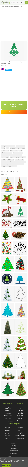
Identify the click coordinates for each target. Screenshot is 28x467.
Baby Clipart (7, 438)
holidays (4, 166)
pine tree (4, 161)
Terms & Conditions (20, 410)
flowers (3, 159)
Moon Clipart (20, 427)
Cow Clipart (14, 442)
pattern (18, 148)
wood (3, 148)
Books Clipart (7, 428)
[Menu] (26, 2)
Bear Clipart (20, 437)
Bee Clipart (20, 433)
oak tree (17, 159)
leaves (23, 157)
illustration (20, 152)
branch (3, 155)
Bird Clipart (14, 445)
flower (17, 146)
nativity (9, 166)
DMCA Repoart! (14, 112)
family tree (12, 148)
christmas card (10, 159)
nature (15, 161)
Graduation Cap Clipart (20, 435)
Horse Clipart (20, 432)
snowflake (10, 161)
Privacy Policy (20, 413)
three (15, 152)
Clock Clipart (20, 430)
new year (15, 166)
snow (20, 161)
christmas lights (5, 164)
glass (24, 161)
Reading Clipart (14, 443)
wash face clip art (8, 417)
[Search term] (17, 2)
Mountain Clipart (14, 453)
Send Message (8, 69)
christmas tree (5, 150)
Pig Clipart (14, 451)
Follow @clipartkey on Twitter (20, 420)
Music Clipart (7, 435)
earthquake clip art (8, 415)
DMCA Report (20, 412)
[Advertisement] (14, 26)
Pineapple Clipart (14, 447)
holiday (22, 146)
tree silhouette (5, 157)
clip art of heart (7, 418)
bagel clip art (8, 413)
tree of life (13, 155)
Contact (20, 408)
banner (12, 164)
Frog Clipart (7, 430)
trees (10, 146)
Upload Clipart (20, 415)
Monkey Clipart (14, 448)
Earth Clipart (7, 433)
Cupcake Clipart (7, 432)
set (13, 146)
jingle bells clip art (8, 408)
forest (23, 148)
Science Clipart (8, 437)
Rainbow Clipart (20, 438)
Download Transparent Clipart (14, 105)
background (4, 146)
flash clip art (7, 410)
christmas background (7, 152)
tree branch (17, 157)
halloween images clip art (7, 407)
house (11, 150)
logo (7, 148)
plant (21, 150)
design (16, 150)
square (19, 155)
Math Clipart (7, 427)
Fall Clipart (20, 428)
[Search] (22, 2)
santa (8, 155)
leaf (22, 159)
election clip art (7, 412)
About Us (20, 407)
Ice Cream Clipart (14, 450)
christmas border (19, 164)
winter (11, 157)
